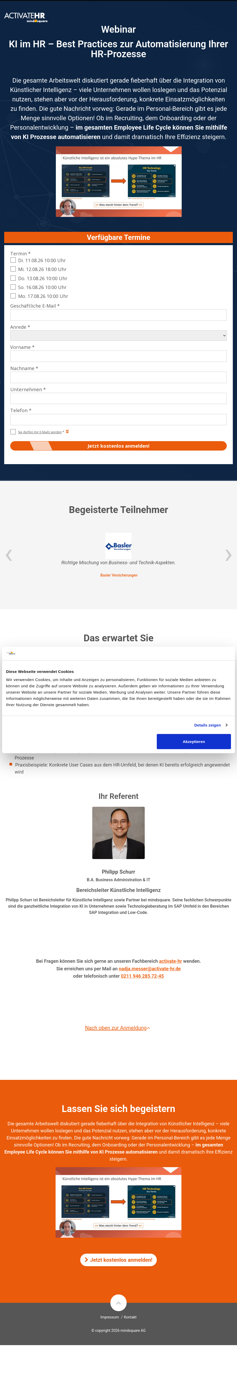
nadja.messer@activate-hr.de (150, 968)
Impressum (109, 1317)
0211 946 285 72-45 (142, 976)
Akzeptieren (194, 741)
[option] (118, 555)
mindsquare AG (133, 1330)
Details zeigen (207, 725)
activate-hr (170, 961)
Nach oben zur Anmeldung (118, 1028)
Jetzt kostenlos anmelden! (119, 1260)
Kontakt (130, 1317)
